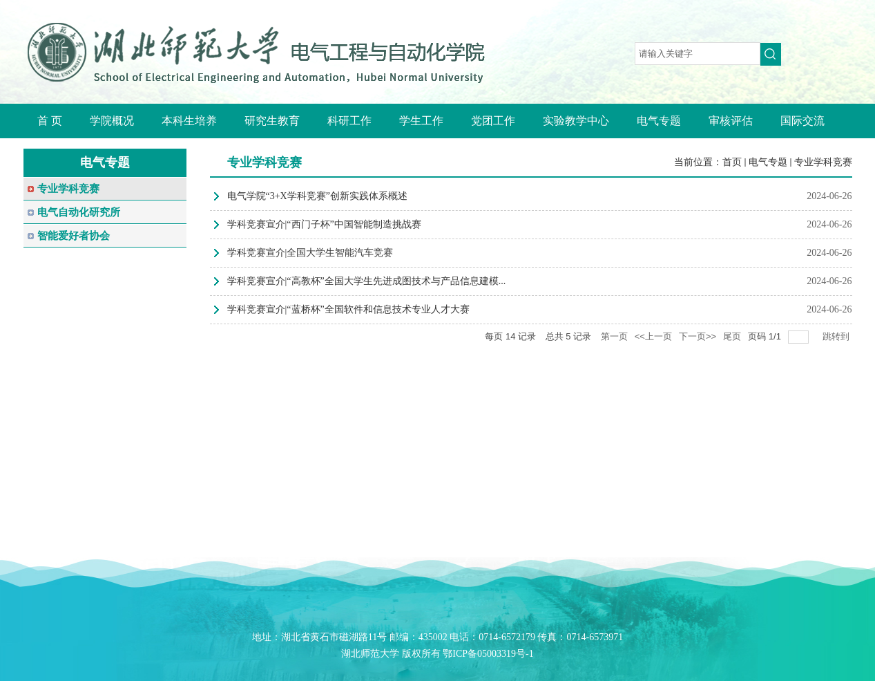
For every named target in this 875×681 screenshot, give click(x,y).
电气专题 (768, 162)
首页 (732, 162)
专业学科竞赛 (823, 162)
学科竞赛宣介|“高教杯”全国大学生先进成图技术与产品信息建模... (366, 281)
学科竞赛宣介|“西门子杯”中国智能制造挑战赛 (324, 224)
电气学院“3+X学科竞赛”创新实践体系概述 (317, 196)
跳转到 (837, 336)
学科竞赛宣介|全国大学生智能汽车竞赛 (310, 253)
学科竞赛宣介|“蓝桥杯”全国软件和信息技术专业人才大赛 (348, 309)
